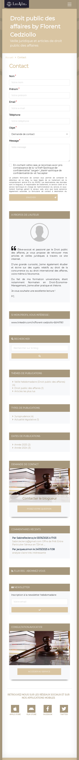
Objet (12, 127)
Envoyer (42, 197)
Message (14, 140)
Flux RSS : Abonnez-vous (29, 570)
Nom (12, 76)
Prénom (13, 89)
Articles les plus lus (24, 391)
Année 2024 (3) (22, 447)
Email (12, 102)
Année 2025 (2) (22, 444)
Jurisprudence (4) (24, 416)
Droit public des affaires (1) (29, 388)
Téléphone (14, 114)
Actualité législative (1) (26, 419)
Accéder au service (39, 671)
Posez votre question (39, 509)
